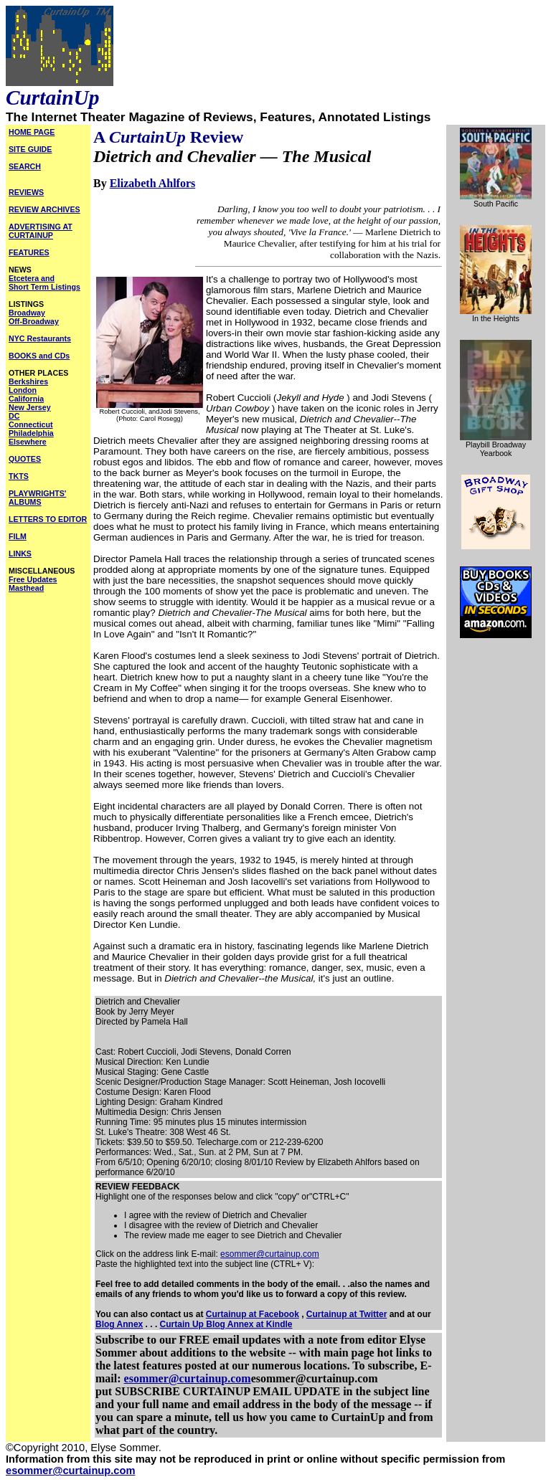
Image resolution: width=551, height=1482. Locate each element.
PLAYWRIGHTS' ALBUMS (37, 497)
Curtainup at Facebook (252, 1314)
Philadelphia (31, 433)
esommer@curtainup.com (269, 1254)
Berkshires (28, 381)
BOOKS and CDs (39, 355)
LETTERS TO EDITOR (48, 519)
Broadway (27, 312)
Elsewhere (28, 441)
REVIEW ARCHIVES (44, 209)
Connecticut (31, 424)
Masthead (26, 588)
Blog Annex (119, 1324)
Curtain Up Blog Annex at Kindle (226, 1324)
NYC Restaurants (40, 338)
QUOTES (25, 459)
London (23, 390)
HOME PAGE (32, 132)
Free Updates (33, 579)
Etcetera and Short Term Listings (44, 282)
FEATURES (29, 252)
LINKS (20, 553)
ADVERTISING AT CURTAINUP (40, 230)
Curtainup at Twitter (346, 1314)
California (26, 398)
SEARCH (25, 166)
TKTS (19, 476)
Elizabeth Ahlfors (153, 183)
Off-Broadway (34, 321)
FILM (18, 536)
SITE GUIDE (30, 149)
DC (14, 416)
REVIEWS (26, 192)
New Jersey (30, 407)
